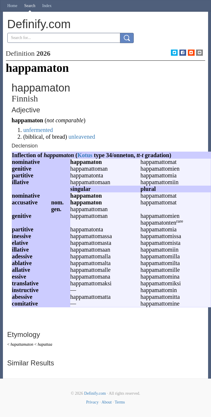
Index (47, 6)
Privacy (92, 402)
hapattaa (45, 344)
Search (29, 6)
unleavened (81, 136)
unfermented (38, 130)
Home (12, 6)
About (107, 402)
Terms (120, 402)
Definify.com (95, 393)
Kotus (85, 155)
